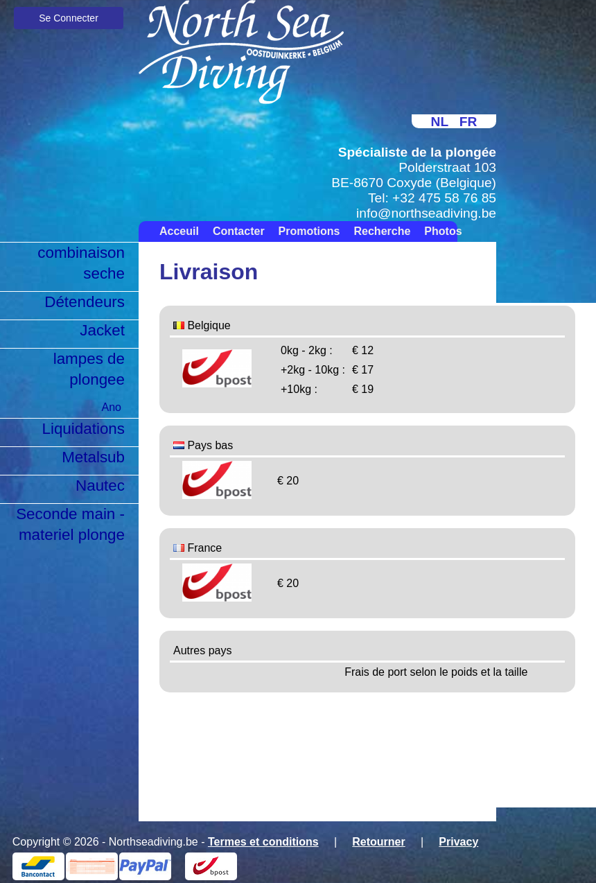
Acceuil (179, 231)
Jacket (102, 330)
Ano (111, 407)
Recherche (382, 231)
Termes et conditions (263, 842)
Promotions (309, 231)
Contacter (239, 231)
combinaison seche (81, 263)
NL (439, 121)
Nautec (100, 485)
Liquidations (83, 428)
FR (468, 121)
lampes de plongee (89, 369)
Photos (443, 231)
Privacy (458, 842)
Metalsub (93, 457)
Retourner (378, 842)
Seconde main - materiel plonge (70, 524)
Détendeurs (84, 302)
